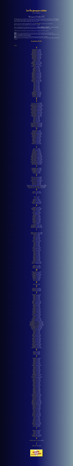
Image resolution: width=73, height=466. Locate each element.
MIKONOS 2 (34, 276)
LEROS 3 (33, 248)
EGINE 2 (34, 150)
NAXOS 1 (34, 284)
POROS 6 (34, 337)
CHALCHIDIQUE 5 (34, 111)
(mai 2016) (36, 187)
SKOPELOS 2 (34, 400)
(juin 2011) (36, 256)
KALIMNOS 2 (34, 209)
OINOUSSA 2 (34, 289)
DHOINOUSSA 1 (34, 135)
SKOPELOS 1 (34, 399)
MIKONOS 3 (35, 278)
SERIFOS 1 (34, 378)
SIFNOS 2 (34, 385)
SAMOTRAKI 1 (34, 374)
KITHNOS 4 (34, 220)
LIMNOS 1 (34, 265)
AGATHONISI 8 (34, 58)
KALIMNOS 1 (33, 208)
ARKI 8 (34, 91)
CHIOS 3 (34, 119)
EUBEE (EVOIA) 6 (34, 160)
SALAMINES (34, 358)
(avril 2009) (36, 103)
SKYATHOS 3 (34, 396)
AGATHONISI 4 (34, 53)
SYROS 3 (34, 421)
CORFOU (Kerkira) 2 (34, 125)
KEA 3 (33, 213)
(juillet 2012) (36, 309)
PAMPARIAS (34, 295)
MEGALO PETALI (34, 272)
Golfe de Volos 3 (34, 183)
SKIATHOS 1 (35, 393)
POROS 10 (34, 342)
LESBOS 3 (34, 257)
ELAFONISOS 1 (34, 151)
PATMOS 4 (34, 310)
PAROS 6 (33, 302)
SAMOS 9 (34, 368)
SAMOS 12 (34, 372)
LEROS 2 (34, 246)
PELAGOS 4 (33, 320)
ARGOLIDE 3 (34, 74)
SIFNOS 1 (34, 384)
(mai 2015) (36, 366)
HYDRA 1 (33, 191)
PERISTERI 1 (33, 329)
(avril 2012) (36, 72)
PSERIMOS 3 (33, 347)
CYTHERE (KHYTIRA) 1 (34, 123)
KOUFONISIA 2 (33, 226)
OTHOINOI (34, 290)
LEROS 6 (34, 251)
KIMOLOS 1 (35, 215)
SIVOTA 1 (33, 408)
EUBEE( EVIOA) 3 (34, 157)
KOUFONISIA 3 (33, 227)
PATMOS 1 (34, 306)
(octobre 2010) (36, 401)
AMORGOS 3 (33, 63)
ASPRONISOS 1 (34, 92)
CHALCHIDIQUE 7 (35, 113)
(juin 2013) (36, 364)
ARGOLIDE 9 (33, 80)
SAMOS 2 (34, 360)
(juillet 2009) (36, 318)
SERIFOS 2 (34, 379)
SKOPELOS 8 (34, 407)
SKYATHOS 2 (34, 394)
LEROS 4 (34, 249)
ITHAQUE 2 (34, 203)
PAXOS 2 (34, 316)
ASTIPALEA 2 (34, 96)
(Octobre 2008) (36, 186)
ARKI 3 (35, 85)
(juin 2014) (36, 407)
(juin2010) (36, 92)
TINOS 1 (34, 431)
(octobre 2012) (36, 191)
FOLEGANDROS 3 (35, 170)
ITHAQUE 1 (33, 202)
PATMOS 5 (34, 311)
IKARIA (35, 197)
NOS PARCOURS (37, 23)
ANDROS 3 (34, 70)
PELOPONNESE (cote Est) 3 (34, 324)
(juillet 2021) (36, 426)
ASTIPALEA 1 (34, 95)
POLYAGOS (34, 330)
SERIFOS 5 (34, 383)
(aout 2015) (36, 371)
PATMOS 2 (34, 307)
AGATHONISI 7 (34, 56)
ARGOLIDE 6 (34, 78)
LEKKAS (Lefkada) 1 (34, 232)
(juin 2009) (36, 317)
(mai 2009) (36, 296)
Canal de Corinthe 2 (34, 104)
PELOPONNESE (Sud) (34, 326)
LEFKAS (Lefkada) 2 (34, 234)
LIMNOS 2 (34, 266)
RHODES (34, 354)
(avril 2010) (36, 95)
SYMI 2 (34, 418)
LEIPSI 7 (34, 242)
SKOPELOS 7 (35, 406)
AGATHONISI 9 (34, 59)
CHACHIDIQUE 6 (33, 112)
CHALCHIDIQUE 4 (34, 110)
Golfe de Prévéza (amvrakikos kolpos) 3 (34, 187)
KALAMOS (34, 207)
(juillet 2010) (36, 266)
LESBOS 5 (34, 259)
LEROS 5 (33, 250)
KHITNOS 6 (34, 222)
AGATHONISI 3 (34, 52)
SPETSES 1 (34, 411)
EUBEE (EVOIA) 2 (34, 156)
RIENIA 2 (34, 353)
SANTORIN (34, 376)
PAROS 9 (34, 305)
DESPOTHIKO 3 (33, 133)
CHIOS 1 (34, 117)
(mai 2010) (36, 83)
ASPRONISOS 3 (34, 94)
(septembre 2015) (36, 377)
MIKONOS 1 (35, 275)
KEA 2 (33, 212)
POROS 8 (33, 339)
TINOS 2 (34, 433)
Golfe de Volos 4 (34, 184)
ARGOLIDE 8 (34, 79)
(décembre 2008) (36, 435)
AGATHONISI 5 (33, 54)
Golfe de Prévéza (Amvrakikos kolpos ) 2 (33, 186)
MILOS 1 (34, 279)
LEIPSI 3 (34, 237)
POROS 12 (33, 344)
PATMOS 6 (34, 312)
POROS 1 (34, 331)
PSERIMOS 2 (34, 346)
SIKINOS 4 (34, 392)
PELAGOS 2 (34, 318)
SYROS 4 (33, 423)
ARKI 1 (35, 82)
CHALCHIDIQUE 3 (33, 109)
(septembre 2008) (36, 314)
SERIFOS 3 (34, 380)
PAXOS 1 (33, 315)
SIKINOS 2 (34, 390)
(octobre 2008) (36, 232)
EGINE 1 (34, 149)
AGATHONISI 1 (34, 49)
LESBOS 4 (34, 258)
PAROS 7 (33, 303)
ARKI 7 (34, 89)
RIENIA (34, 351)
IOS (34, 198)
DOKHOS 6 (33, 143)
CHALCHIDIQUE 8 (34, 115)
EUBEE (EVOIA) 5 (34, 159)
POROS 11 (34, 343)
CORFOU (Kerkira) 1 (34, 124)
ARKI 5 (34, 87)
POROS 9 (34, 340)
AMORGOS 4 (34, 65)
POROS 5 (33, 336)
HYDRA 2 (33, 193)
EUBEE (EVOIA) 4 (34, 158)
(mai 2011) (36, 85)
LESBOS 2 (34, 256)
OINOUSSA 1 (34, 288)
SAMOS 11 (34, 371)
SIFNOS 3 (34, 386)
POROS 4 (33, 335)
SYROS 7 (34, 426)
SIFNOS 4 (34, 387)
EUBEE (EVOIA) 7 (33, 162)
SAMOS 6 (33, 365)
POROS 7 (33, 338)
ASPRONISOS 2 (34, 93)
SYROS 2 (34, 420)
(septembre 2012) (36, 248)
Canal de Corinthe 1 (34, 103)
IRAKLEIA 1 (34, 200)
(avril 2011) (36, 275)
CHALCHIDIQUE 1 (34, 106)
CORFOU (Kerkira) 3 (34, 126)
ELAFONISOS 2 (34, 152)
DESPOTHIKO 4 (34, 134)
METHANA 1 (34, 274)
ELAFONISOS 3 (34, 153)
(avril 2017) (36, 276)
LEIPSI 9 (34, 244)
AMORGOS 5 (33, 66)
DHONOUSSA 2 (34, 136)
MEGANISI (34, 273)
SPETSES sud (34, 416)
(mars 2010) (36, 284)
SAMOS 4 (34, 363)
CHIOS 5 (34, 122)
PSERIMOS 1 (34, 345)
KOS (34, 224)
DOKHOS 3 (34, 140)
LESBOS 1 (34, 255)
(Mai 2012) (36, 323)
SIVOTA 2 (34, 410)
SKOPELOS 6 (34, 405)
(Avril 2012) (36, 322)
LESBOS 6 (34, 261)
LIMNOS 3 (34, 268)
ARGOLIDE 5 (34, 76)
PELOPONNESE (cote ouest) (34, 325)
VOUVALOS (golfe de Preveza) (34, 440)
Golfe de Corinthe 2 (34, 178)
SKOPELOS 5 (34, 404)
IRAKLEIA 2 (35, 201)
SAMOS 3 (34, 361)
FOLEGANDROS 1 (34, 168)
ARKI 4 (34, 86)
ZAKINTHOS (34, 445)
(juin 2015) (36, 367)
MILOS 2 (34, 280)
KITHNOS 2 (34, 218)
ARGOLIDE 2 (34, 73)
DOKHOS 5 (34, 142)
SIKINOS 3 (34, 391)
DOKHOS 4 (34, 141)
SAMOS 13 (34, 373)
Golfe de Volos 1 (33, 180)
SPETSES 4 (34, 414)
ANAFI (35, 67)
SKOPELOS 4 (33, 403)
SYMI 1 (34, 417)
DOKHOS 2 (34, 139)
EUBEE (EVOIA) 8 (34, 163)
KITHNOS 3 (34, 219)
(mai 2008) (36, 440)
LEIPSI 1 (34, 235)
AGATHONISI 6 (34, 55)
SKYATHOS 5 (34, 398)
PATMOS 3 (34, 309)
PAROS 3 (34, 298)
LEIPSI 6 (33, 241)
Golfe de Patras (34, 179)
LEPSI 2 (34, 236)
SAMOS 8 (34, 367)
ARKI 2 (34, 83)
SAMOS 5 (34, 364)
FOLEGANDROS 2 (34, 169)
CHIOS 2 (34, 118)
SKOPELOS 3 (34, 401)
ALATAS (15, 45)
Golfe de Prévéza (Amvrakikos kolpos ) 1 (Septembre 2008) (36, 185)
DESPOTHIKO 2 (34, 132)
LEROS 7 (34, 252)
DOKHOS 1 (34, 138)
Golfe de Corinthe (34, 177)
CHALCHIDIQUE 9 (34, 116)
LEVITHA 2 (33, 263)
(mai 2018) (37, 278)
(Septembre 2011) (36, 319)
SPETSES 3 (34, 413)
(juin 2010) (36, 117)
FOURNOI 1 (34, 172)
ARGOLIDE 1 (34, 72)
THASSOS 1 (34, 430)
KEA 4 (34, 214)
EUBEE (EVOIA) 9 (34, 164)
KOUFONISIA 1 (33, 225)
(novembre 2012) (36, 73)
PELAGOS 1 (34, 317)
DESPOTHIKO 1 (34, 130)
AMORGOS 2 (33, 62)
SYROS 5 (33, 424)
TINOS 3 (34, 434)
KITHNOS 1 (34, 217)
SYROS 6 (34, 425)
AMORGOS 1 (34, 61)
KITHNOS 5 (35, 221)
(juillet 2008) (36, 290)
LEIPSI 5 (34, 239)
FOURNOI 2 (34, 173)
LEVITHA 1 (33, 262)
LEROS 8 (34, 254)
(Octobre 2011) (36, 396)
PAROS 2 (34, 297)
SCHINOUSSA (33, 377)
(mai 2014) (36, 60)
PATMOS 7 (34, 313)
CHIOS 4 (34, 120)
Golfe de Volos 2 (34, 181)
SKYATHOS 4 (34, 397)
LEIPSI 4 (34, 238)
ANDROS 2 (34, 69)
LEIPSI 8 (34, 243)
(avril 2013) (36, 391)
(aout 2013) (36, 94)
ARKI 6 (34, 88)
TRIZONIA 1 (33, 435)
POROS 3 (34, 333)
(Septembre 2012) (36, 262)
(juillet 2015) (36, 370)
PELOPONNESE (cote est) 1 (34, 322)
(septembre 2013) (36, 365)
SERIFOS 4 (34, 381)
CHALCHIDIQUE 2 (34, 108)
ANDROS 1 (34, 68)
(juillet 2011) (36, 93)
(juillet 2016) (36, 105)
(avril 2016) (36, 104)
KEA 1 (34, 211)
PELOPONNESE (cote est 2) (34, 323)
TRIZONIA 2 (34, 436)
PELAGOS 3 (33, 319)
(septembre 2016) (36, 193)
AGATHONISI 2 (34, 51)
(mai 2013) (36, 96)
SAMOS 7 (34, 366)
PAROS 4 (34, 299)
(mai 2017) (36, 373)
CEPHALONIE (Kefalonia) (34, 105)
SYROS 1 (34, 419)
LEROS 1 (34, 245)
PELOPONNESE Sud (34, 327)
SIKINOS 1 (34, 389)
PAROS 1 (34, 296)
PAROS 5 (33, 300)
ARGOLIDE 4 (34, 75)
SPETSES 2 (34, 412)
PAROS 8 (34, 304)
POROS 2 (34, 332)
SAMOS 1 (34, 359)
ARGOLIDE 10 (34, 81)
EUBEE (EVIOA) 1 (35, 155)
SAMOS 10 (34, 370)
